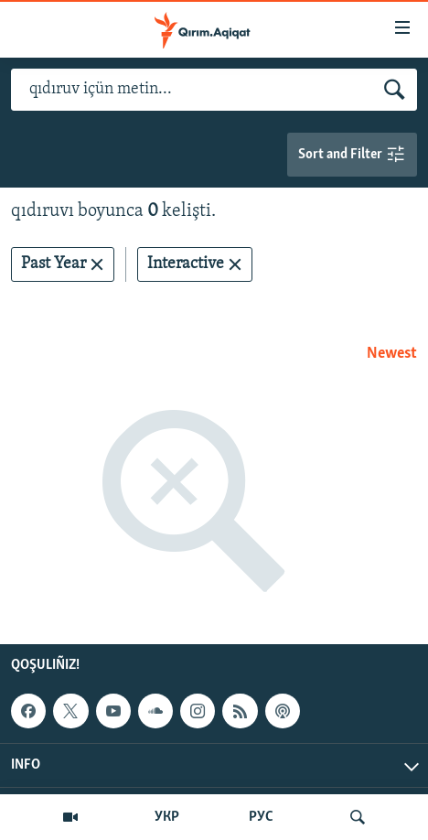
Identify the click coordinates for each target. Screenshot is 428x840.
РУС (261, 817)
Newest (392, 353)
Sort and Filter (352, 155)
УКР (167, 817)
